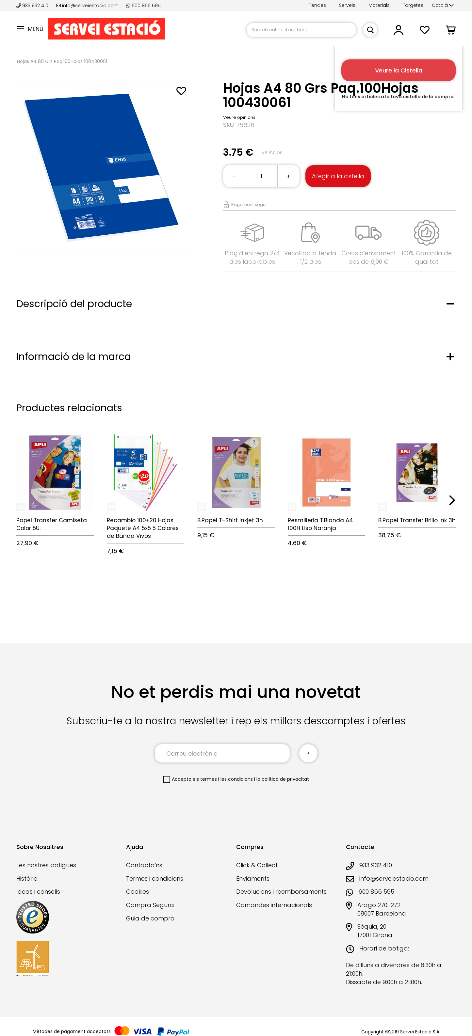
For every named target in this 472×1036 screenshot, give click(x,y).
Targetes (413, 5)
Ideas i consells (38, 891)
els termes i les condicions (223, 779)
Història (27, 878)
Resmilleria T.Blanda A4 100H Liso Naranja (320, 524)
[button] (443, 5)
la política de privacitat (282, 779)
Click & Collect (257, 865)
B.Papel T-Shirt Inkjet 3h (230, 520)
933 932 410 (33, 5)
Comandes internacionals (274, 905)
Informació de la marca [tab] (73, 357)
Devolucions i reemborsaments (281, 891)
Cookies (137, 891)
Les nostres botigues (46, 865)
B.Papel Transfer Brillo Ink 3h (417, 520)
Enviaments (252, 878)
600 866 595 (143, 5)
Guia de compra (150, 918)
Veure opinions (239, 117)
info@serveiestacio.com (87, 5)
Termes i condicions (154, 878)
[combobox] (301, 30)
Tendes (317, 5)
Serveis (347, 5)
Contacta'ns (144, 865)
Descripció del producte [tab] (74, 304)
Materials (379, 5)
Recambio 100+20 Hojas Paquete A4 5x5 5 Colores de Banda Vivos (143, 528)
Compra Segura (150, 905)
